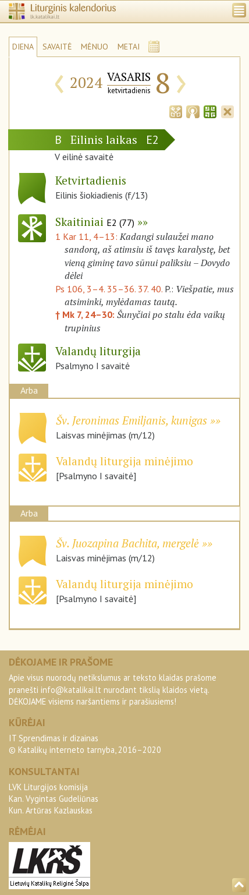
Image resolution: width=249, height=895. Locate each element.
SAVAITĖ (57, 46)
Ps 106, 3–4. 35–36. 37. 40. (108, 289)
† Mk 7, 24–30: (86, 314)
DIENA (23, 46)
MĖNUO (94, 46)
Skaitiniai (94, 221)
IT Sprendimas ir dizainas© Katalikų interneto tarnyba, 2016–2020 (85, 744)
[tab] (175, 111)
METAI (129, 46)
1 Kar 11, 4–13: (87, 236)
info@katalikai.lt (71, 689)
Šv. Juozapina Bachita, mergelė (127, 543)
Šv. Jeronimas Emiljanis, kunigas (131, 420)
